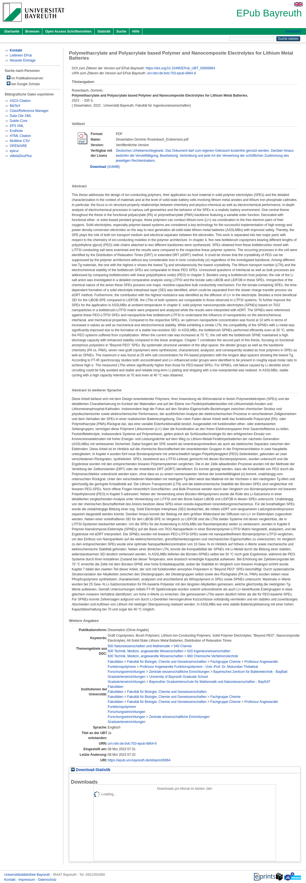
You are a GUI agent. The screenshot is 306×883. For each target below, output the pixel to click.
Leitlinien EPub (21, 55)
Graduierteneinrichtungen (126, 677)
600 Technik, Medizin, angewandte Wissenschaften (145, 651)
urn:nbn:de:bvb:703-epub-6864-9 (171, 73)
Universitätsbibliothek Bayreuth (27, 875)
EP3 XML (17, 126)
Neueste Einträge (23, 60)
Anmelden (293, 31)
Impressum (27, 880)
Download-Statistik (90, 770)
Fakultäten (115, 662)
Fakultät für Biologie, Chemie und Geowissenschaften (167, 662)
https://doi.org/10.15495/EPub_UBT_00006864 (180, 68)
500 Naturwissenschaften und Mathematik (139, 646)
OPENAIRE (18, 146)
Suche (121, 31)
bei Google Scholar (23, 83)
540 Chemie (183, 646)
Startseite (11, 31)
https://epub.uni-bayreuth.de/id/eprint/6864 (139, 760)
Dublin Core (18, 121)
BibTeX (15, 106)
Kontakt (10, 880)
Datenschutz (47, 880)
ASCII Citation (20, 101)
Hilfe (135, 31)
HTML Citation (20, 136)
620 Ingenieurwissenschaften (208, 651)
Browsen (32, 31)
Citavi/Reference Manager (29, 111)
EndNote (16, 131)
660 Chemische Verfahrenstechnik (212, 656)
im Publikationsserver (25, 77)
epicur (14, 151)
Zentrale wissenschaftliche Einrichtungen (179, 672)
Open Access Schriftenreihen (68, 31)
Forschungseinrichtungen (126, 672)
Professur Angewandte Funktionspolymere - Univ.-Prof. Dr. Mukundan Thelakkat (199, 667)
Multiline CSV (20, 141)
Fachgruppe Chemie (225, 662)
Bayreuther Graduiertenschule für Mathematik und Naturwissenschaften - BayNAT (209, 682)
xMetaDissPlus (21, 156)
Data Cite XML (20, 116)
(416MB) (105, 167)
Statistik (103, 31)
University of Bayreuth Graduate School (178, 677)
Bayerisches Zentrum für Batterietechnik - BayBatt (250, 672)
